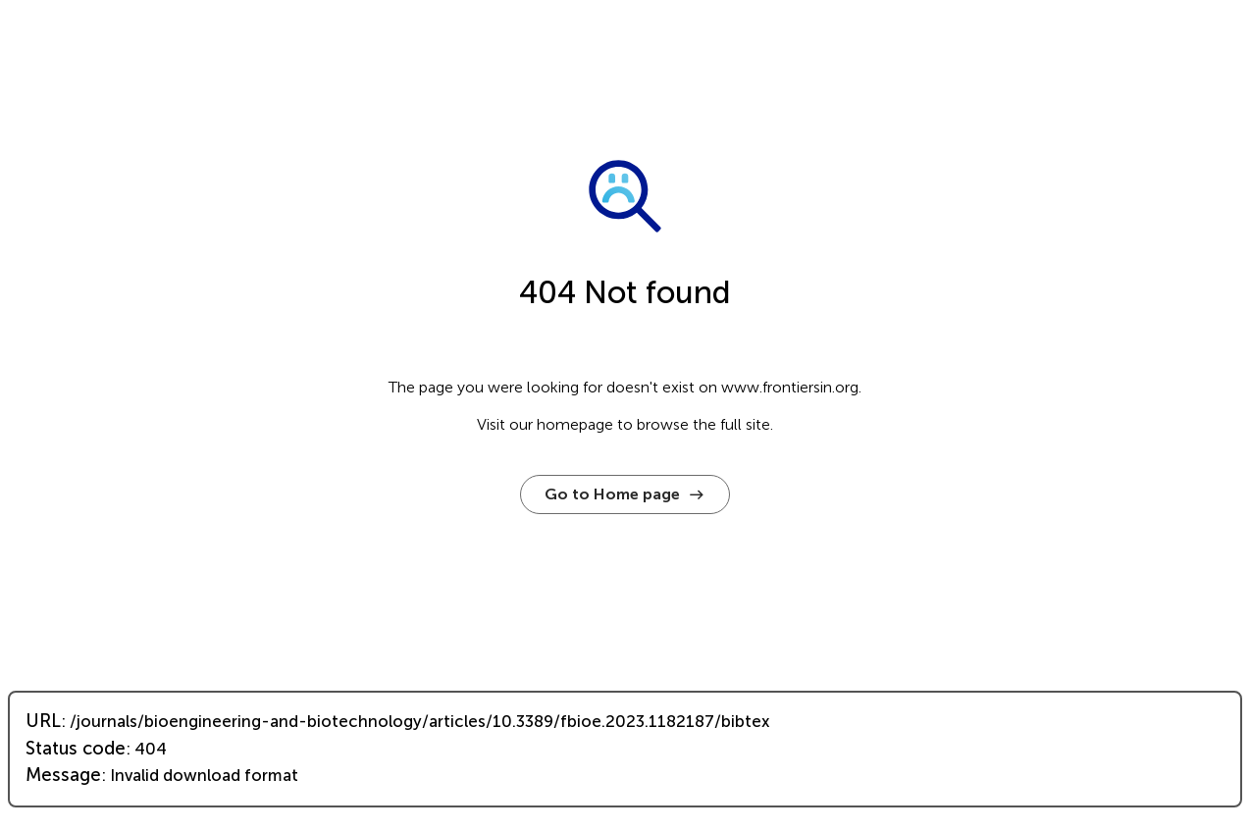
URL (43, 721)
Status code (76, 748)
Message (63, 775)
